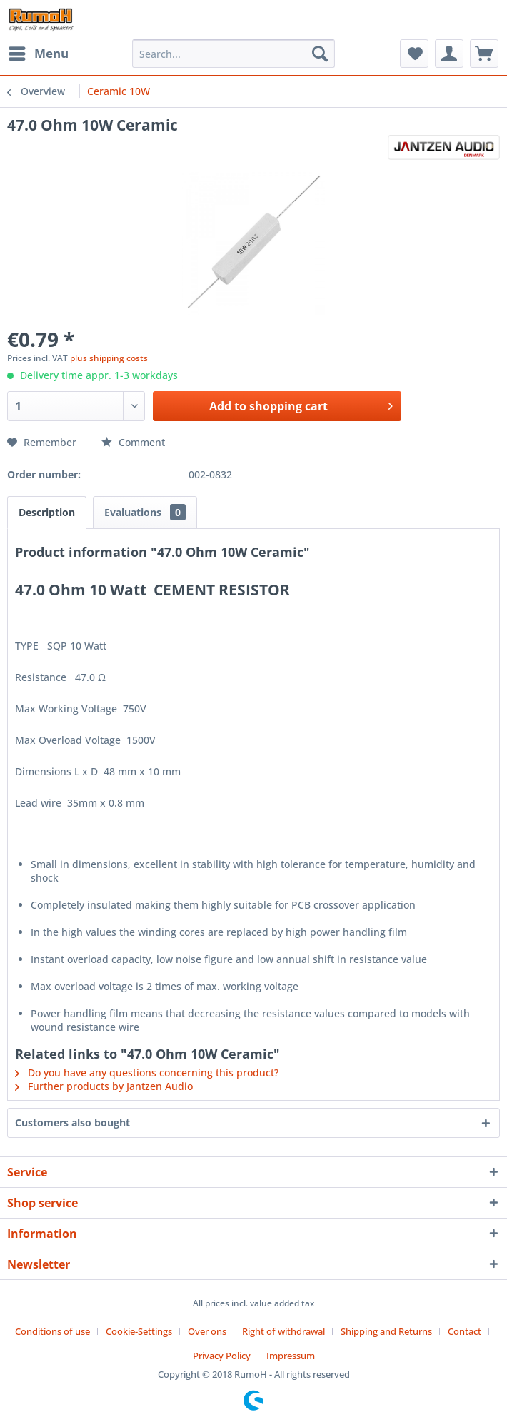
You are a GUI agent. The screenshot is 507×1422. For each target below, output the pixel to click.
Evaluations (145, 512)
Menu (39, 51)
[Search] (320, 53)
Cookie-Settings (139, 1331)
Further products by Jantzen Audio (104, 1086)
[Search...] (233, 53)
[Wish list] (414, 53)
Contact (464, 1331)
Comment (133, 442)
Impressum (290, 1355)
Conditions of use (52, 1331)
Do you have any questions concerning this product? (146, 1072)
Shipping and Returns (386, 1331)
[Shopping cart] (484, 53)
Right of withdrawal (283, 1331)
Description (47, 512)
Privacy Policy (222, 1355)
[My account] (449, 53)
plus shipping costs (109, 358)
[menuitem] (38, 53)
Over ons (207, 1331)
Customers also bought (72, 1122)
